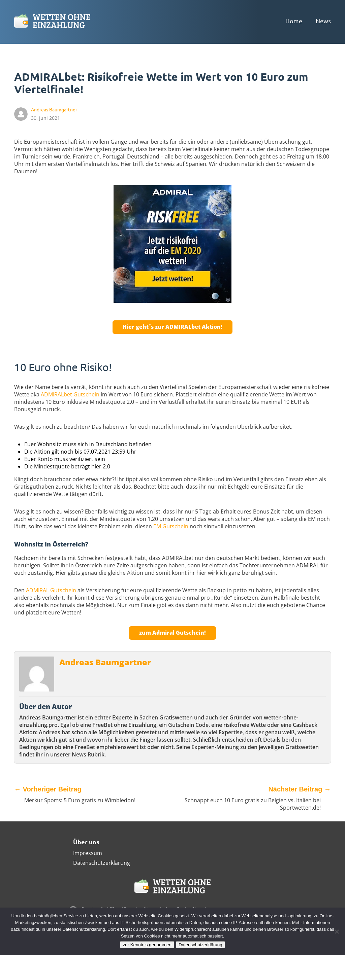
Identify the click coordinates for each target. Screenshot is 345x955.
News (323, 20)
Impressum (87, 853)
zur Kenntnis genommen (147, 944)
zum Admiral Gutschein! (172, 632)
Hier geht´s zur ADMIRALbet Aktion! (172, 326)
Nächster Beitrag (299, 789)
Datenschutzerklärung (101, 862)
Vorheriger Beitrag (48, 789)
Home (293, 20)
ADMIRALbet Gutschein (70, 394)
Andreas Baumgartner (105, 662)
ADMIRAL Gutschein (51, 590)
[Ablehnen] (336, 931)
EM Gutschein (170, 526)
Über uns (86, 842)
